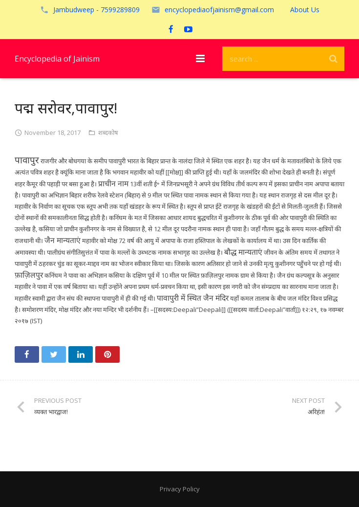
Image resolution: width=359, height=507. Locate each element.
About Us (304, 9)
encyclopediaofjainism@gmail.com (219, 9)
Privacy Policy (180, 489)
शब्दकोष (108, 132)
